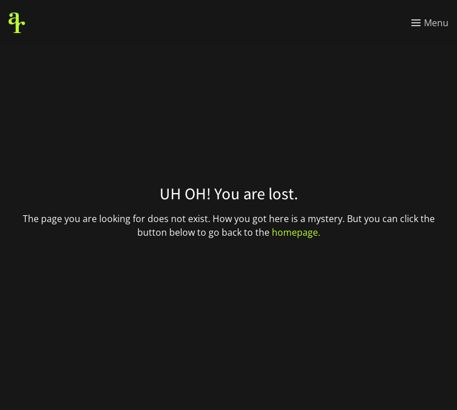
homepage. (296, 232)
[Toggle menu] (429, 23)
